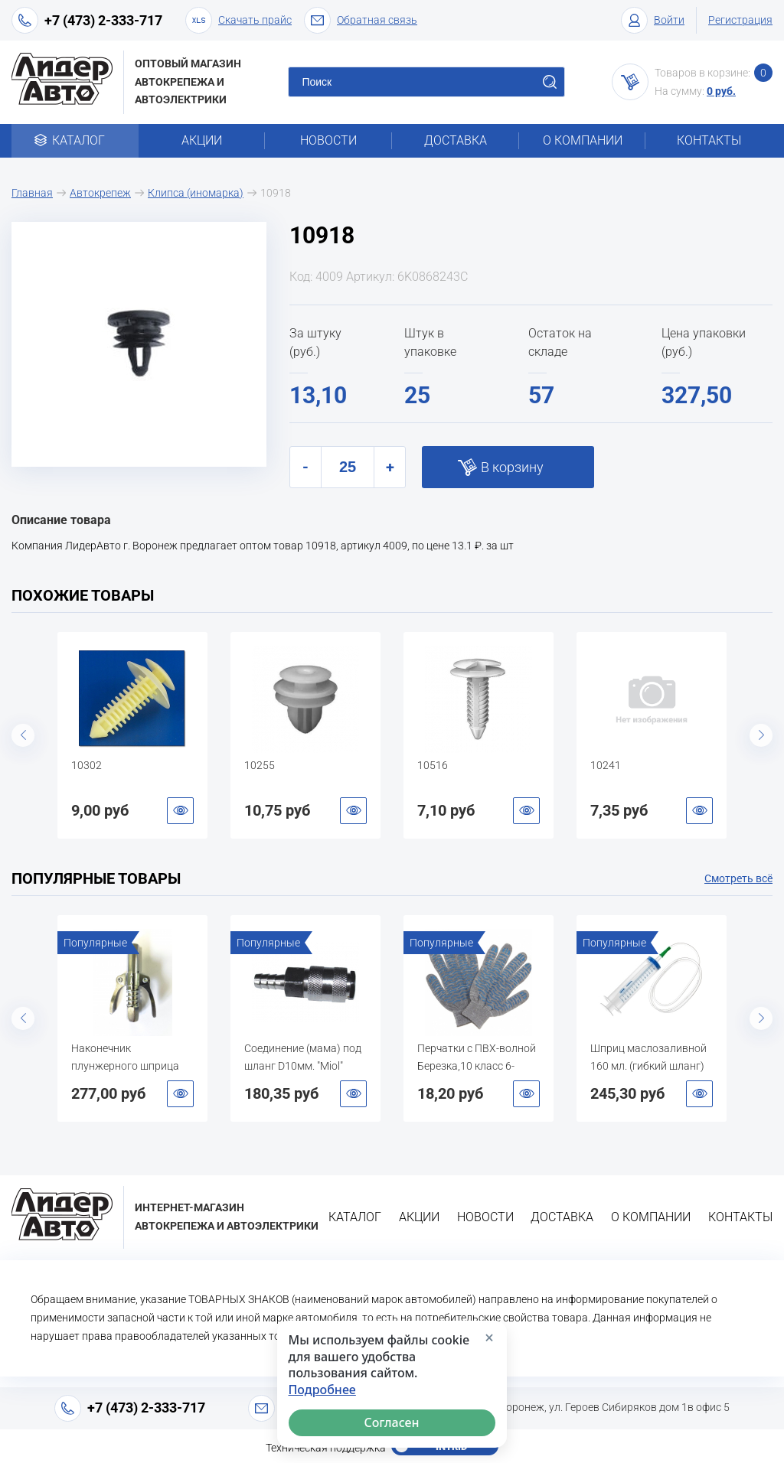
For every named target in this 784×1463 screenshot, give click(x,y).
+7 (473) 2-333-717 (103, 20)
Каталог (74, 140)
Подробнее (322, 1390)
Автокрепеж (100, 193)
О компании (582, 140)
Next (761, 735)
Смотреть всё (738, 878)
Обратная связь (360, 20)
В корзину (512, 467)
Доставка (455, 140)
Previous (22, 735)
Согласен (392, 1422)
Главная (32, 193)
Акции (201, 140)
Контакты (709, 140)
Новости (328, 140)
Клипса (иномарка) (195, 193)
